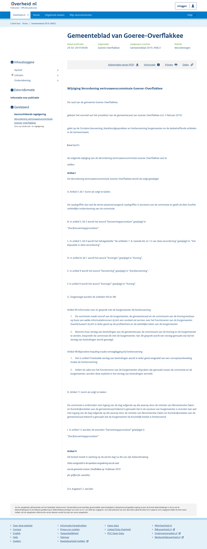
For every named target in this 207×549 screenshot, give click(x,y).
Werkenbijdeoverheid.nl (167, 537)
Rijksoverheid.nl (163, 529)
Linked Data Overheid (119, 529)
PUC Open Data (115, 533)
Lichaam (16, 75)
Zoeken (17, 541)
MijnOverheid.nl (163, 525)
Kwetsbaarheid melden (72, 541)
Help (15, 537)
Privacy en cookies (70, 529)
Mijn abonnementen (81, 15)
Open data (113, 525)
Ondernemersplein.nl (166, 533)
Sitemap (64, 537)
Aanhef (18, 70)
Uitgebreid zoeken (55, 15)
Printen (171, 64)
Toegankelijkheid (69, 533)
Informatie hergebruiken (73, 525)
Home (36, 15)
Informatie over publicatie (24, 97)
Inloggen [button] (182, 6)
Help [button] (189, 15)
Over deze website (22, 525)
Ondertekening (22, 80)
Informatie (152, 64)
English (17, 533)
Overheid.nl (19, 16)
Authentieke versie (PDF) (123, 65)
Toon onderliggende (13, 75)
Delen (188, 64)
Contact (17, 529)
